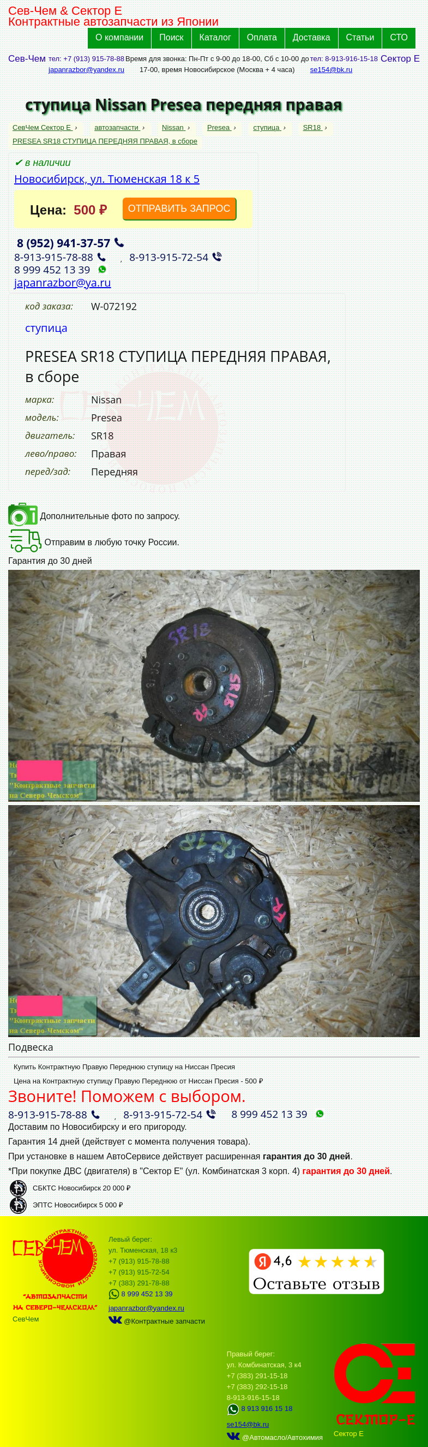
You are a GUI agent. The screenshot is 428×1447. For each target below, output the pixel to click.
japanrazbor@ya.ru (62, 282)
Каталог (215, 37)
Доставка (311, 37)
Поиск (171, 37)
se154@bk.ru (331, 69)
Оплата (262, 37)
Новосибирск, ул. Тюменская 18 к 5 (107, 178)
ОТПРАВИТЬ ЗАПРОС (179, 208)
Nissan (173, 127)
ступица (267, 127)
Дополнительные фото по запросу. (94, 516)
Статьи (360, 37)
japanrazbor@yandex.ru (86, 69)
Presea (219, 127)
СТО (399, 37)
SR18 (313, 127)
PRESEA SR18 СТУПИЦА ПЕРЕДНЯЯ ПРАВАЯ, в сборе (105, 141)
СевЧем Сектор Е (43, 127)
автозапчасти (117, 127)
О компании (119, 37)
